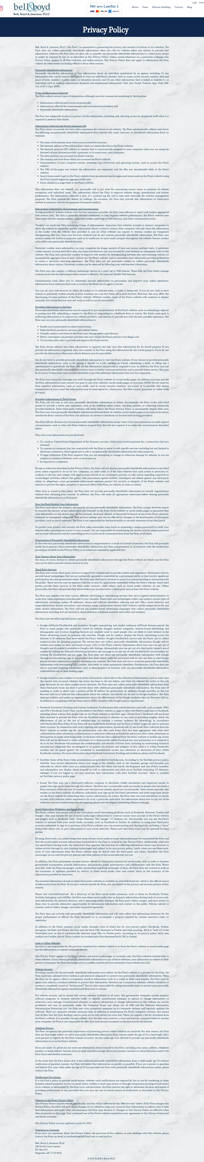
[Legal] (196, 2)
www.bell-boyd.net (129, 881)
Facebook (159, 753)
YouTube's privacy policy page (59, 776)
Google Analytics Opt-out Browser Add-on (145, 697)
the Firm (88, 313)
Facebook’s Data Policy (58, 724)
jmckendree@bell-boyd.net (81, 1136)
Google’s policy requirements (128, 701)
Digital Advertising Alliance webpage (129, 802)
